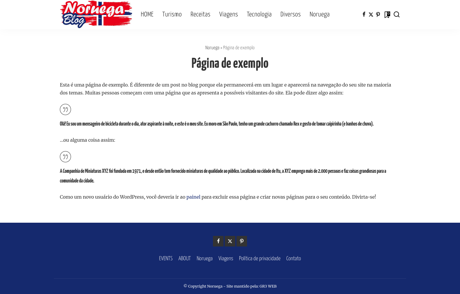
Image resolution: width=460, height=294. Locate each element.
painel (194, 197)
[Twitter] (370, 14)
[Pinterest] (378, 14)
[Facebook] (363, 14)
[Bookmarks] (386, 14)
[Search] (396, 14)
